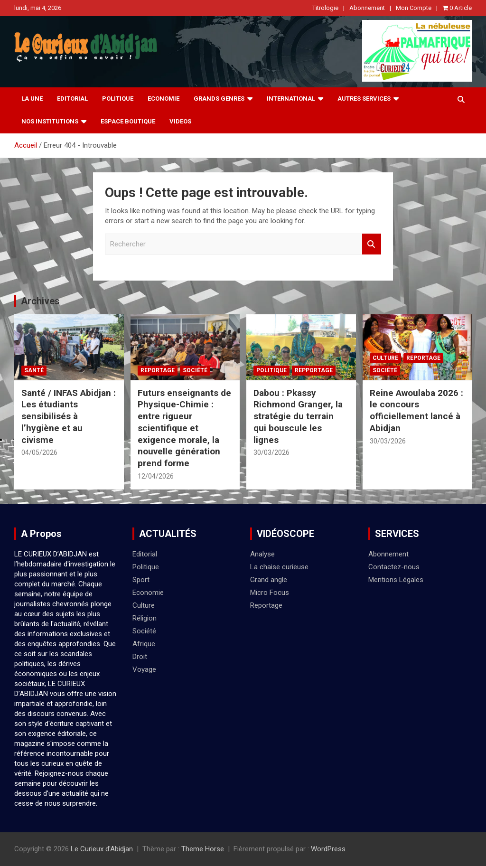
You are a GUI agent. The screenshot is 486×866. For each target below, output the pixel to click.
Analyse (262, 554)
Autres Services (364, 98)
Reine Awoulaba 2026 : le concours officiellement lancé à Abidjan (416, 410)
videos (180, 121)
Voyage (144, 669)
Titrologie (325, 7)
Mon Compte (413, 7)
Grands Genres (219, 98)
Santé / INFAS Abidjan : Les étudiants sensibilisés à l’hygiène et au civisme (68, 416)
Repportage (314, 370)
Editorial (72, 98)
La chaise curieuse (279, 567)
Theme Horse (202, 849)
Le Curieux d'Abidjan (102, 849)
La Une (32, 98)
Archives (40, 301)
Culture (385, 358)
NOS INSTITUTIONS (49, 121)
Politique (117, 98)
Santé (34, 370)
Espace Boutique (128, 121)
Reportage (157, 370)
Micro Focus (269, 592)
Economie (163, 98)
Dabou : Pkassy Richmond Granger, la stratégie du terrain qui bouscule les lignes (298, 416)
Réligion (144, 618)
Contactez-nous (394, 567)
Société (195, 370)
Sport (141, 579)
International (291, 98)
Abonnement (367, 7)
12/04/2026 (156, 476)
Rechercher (371, 244)
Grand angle (268, 579)
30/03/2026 (271, 452)
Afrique (143, 644)
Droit (139, 656)
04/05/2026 (39, 452)
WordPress (328, 849)
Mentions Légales (395, 579)
